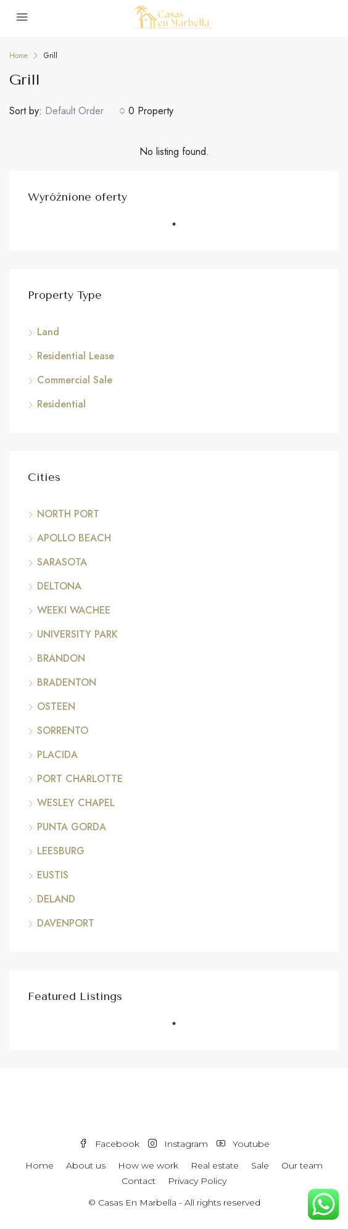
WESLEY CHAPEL (76, 803)
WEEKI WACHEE (73, 610)
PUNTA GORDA (71, 827)
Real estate (215, 1165)
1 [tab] (180, 229)
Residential (61, 404)
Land (48, 332)
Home (39, 1165)
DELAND (56, 899)
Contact (138, 1180)
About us (86, 1165)
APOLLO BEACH (74, 538)
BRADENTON (66, 682)
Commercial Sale (74, 380)
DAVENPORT (65, 923)
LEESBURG (61, 851)
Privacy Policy (197, 1180)
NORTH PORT (68, 514)
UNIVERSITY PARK (77, 634)
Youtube (243, 1143)
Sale (260, 1165)
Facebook (109, 1143)
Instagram (178, 1143)
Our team (302, 1165)
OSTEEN (56, 706)
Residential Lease (75, 356)
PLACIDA (57, 755)
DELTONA (59, 586)
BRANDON (61, 658)
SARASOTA (62, 562)
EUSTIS (52, 875)
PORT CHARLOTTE (80, 779)
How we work (148, 1165)
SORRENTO (62, 730)
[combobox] (85, 111)
